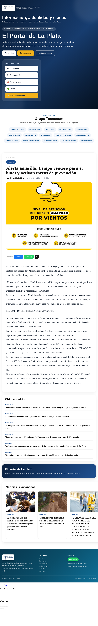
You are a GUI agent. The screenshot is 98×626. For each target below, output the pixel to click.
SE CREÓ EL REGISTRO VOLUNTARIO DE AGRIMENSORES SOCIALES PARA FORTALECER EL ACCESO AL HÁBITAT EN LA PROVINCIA (83, 527)
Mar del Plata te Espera (31, 140)
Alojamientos (43, 566)
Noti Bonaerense (86, 140)
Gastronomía (43, 563)
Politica (14, 157)
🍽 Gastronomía (13, 75)
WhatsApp (29, 256)
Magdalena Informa (82, 135)
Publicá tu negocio (45, 53)
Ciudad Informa (30, 135)
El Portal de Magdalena (63, 135)
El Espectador (45, 135)
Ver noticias (9, 53)
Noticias (42, 571)
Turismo (42, 569)
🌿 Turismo (11, 89)
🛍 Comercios (13, 68)
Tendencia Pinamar (50, 140)
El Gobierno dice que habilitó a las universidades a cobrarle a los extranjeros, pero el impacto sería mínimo (20, 524)
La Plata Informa (34, 129)
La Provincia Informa (69, 140)
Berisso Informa (82, 129)
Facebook (18, 256)
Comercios (42, 561)
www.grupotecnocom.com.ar (77, 566)
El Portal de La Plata (17, 129)
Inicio (7, 157)
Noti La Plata (50, 129)
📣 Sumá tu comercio (16, 96)
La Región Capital (65, 129)
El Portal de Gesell (12, 140)
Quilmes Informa (14, 135)
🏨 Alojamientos (14, 82)
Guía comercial (26, 53)
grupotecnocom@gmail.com (77, 563)
